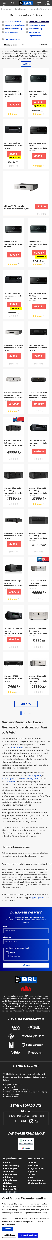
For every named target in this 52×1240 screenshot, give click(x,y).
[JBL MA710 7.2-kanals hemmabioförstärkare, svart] (13, 536)
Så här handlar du (37, 1183)
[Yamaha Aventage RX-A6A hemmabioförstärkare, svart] (13, 584)
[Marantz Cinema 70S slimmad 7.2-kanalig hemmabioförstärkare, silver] (13, 396)
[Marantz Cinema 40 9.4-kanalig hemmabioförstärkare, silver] (38, 632)
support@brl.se (37, 897)
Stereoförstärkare (13, 22)
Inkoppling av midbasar (10, 1176)
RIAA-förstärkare (12, 39)
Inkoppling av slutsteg (10, 1181)
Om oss (31, 1174)
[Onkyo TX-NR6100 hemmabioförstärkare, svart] (13, 146)
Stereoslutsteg (11, 32)
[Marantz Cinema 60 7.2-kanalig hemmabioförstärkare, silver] (38, 679)
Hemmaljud (6, 9)
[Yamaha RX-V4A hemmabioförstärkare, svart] (38, 95)
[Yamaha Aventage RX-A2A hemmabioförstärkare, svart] (38, 146)
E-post (6, 926)
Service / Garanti (36, 1180)
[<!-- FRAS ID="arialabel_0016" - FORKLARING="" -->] (42, 110)
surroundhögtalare (30, 778)
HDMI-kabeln (10, 58)
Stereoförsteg (35, 29)
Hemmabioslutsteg (13, 29)
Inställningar (9, 1235)
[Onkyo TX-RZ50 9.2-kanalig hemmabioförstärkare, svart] (13, 632)
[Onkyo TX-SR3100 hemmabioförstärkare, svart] (38, 348)
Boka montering (11, 1165)
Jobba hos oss (10, 1192)
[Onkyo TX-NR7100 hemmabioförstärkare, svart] (38, 444)
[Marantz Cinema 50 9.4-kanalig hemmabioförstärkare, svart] (38, 491)
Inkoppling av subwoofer (10, 1170)
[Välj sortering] (11, 45)
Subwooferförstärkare (15, 25)
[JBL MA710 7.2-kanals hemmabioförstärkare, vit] (18, 209)
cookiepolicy (42, 1213)
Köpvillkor (33, 1171)
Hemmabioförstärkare (40, 9)
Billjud (10, 952)
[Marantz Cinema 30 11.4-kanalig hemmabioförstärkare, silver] (38, 584)
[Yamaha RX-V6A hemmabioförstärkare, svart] (13, 95)
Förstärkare (20, 9)
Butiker (6, 1162)
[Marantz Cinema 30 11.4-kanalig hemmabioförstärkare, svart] (13, 444)
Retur (30, 1177)
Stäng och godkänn (28, 1235)
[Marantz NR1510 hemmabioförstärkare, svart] (13, 679)
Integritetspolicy (36, 1168)
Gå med (26, 965)
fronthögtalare (34, 775)
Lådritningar (9, 1186)
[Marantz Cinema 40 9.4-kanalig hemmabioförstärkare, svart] (38, 536)
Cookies (32, 1162)
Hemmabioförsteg (37, 25)
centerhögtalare (9, 778)
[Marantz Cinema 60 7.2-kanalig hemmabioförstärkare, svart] (13, 491)
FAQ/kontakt (34, 1165)
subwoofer (11, 781)
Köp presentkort (11, 1189)
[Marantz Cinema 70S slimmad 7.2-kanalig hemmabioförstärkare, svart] (38, 396)
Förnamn (7, 937)
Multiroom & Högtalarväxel (35, 34)
